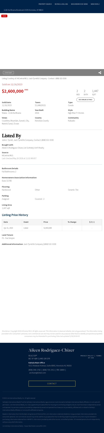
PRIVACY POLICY (87, 356)
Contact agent (8, 73)
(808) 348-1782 (35, 369)
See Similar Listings (85, 100)
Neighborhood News (79, 4)
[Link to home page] (6, 4)
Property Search (45, 4)
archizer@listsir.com (37, 372)
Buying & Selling (61, 4)
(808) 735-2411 (49, 369)
